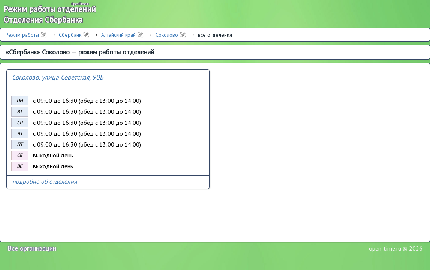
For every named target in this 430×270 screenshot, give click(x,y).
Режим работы (22, 35)
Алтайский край (118, 35)
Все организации (31, 248)
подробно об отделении (44, 181)
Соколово (167, 35)
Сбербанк (70, 35)
